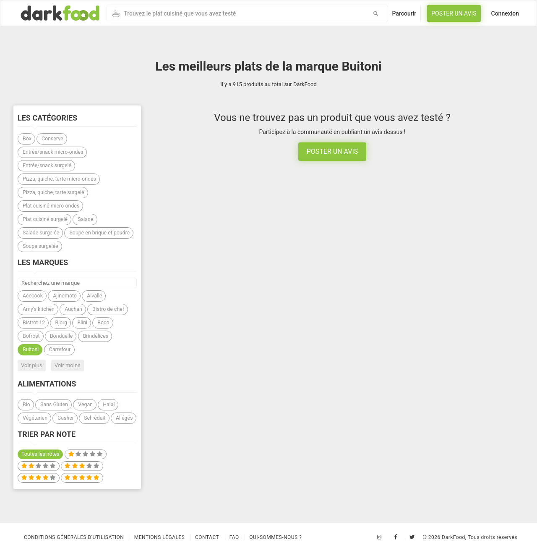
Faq (234, 537)
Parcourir (404, 13)
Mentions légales (159, 537)
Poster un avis (453, 13)
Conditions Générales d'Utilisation (74, 537)
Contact (207, 537)
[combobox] (235, 13)
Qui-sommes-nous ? (275, 537)
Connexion (505, 13)
